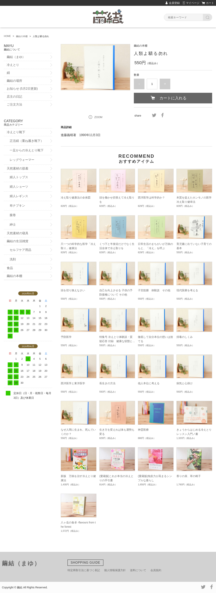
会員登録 (174, 2)
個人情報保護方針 (115, 570)
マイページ (192, 2)
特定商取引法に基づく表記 (84, 570)
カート (210, 2)
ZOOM (98, 117)
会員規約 (155, 570)
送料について (138, 570)
